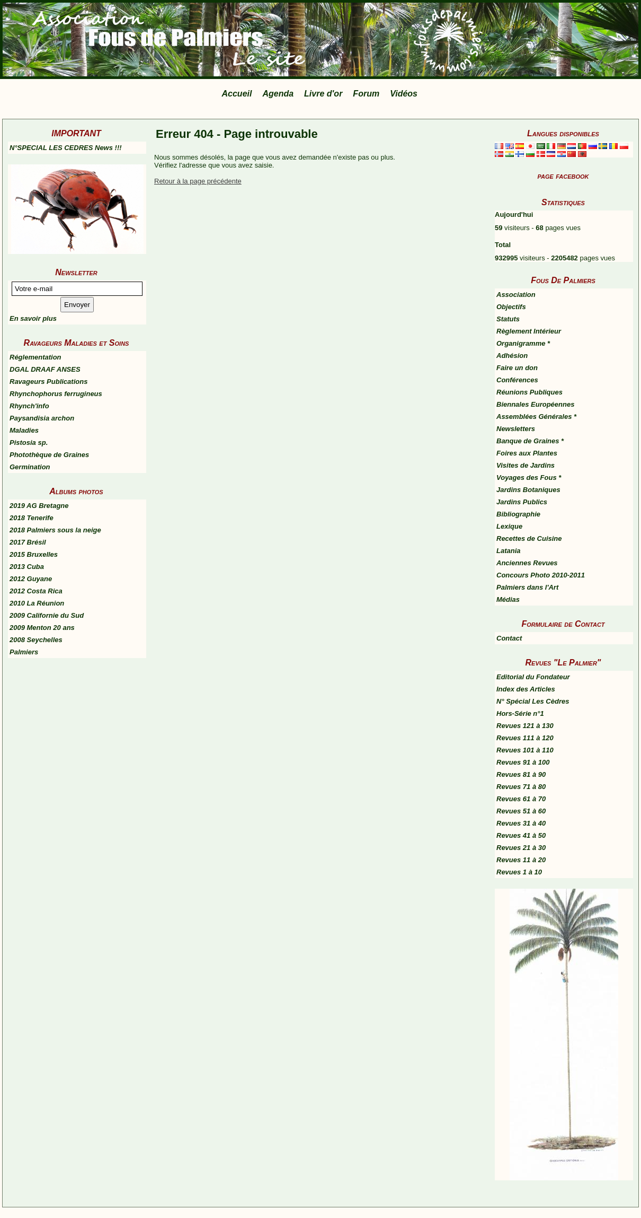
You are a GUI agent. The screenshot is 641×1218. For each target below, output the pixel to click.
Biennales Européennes (535, 404)
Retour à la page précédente (198, 181)
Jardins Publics (521, 502)
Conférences (517, 380)
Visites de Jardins (525, 465)
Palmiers (24, 652)
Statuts (508, 319)
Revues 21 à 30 (521, 848)
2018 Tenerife (32, 518)
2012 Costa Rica (36, 591)
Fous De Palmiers (563, 280)
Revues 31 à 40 (521, 823)
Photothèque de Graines (49, 455)
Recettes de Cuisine (529, 538)
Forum (366, 93)
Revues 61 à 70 (521, 799)
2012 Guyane (31, 579)
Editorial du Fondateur (533, 677)
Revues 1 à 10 (519, 872)
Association (516, 295)
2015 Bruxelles (34, 554)
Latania (508, 551)
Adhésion (512, 356)
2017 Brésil (28, 542)
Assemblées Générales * (536, 416)
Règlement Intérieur (528, 331)
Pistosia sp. (29, 442)
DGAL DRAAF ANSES (45, 369)
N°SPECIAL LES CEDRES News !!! (66, 148)
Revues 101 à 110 (525, 750)
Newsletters (515, 429)
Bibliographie (518, 514)
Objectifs (511, 307)
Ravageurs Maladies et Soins (76, 342)
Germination (30, 467)
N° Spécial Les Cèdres (532, 701)
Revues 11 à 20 (521, 860)
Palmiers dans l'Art (527, 587)
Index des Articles (525, 689)
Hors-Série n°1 (520, 713)
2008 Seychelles (36, 640)
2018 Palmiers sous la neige (55, 530)
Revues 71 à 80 (521, 787)
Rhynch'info (29, 406)
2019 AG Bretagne (39, 506)
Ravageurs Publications (48, 381)
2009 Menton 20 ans (42, 628)
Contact (509, 638)
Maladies (24, 430)
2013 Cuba (27, 567)
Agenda (277, 93)
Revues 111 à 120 (525, 738)
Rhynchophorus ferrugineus (56, 394)
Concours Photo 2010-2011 (540, 575)
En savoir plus (33, 318)
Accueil (237, 93)
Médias (508, 599)
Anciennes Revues (527, 563)
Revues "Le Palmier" (563, 662)
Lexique (509, 526)
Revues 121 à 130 (525, 726)
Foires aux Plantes (526, 453)
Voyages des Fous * (528, 477)
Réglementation (35, 357)
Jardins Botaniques (528, 490)
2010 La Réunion (37, 603)
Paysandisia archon (42, 418)
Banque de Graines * (530, 441)
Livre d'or (323, 93)
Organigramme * (523, 343)
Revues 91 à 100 (522, 762)
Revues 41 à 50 (521, 835)
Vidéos (403, 93)
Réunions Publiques (529, 392)
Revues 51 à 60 (521, 811)
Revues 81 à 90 (521, 774)
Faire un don (517, 368)
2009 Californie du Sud (47, 615)
